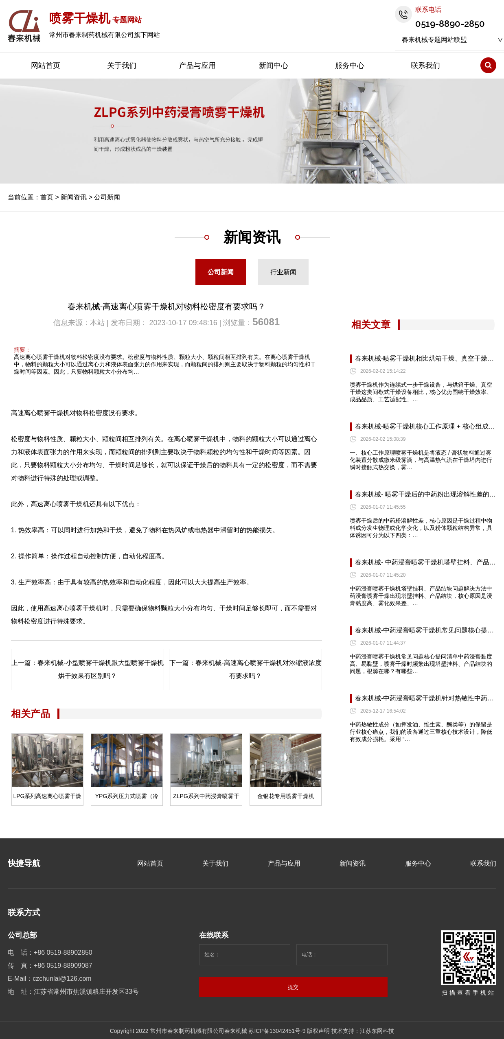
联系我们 (425, 65)
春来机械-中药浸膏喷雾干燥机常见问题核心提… (424, 630)
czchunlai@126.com (62, 978)
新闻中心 (273, 65)
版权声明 (318, 1031)
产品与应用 (197, 65)
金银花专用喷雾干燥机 (285, 796)
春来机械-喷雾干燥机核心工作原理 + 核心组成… (425, 426)
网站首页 (45, 65)
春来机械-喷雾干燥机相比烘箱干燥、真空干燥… (424, 358)
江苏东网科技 (377, 1031)
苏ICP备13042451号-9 (276, 1031)
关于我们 (121, 65)
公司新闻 (107, 197)
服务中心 (349, 65)
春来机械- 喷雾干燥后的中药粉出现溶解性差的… (425, 494)
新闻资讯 (74, 197)
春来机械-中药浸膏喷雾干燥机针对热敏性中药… (424, 698)
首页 (46, 197)
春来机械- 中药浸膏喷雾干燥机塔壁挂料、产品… (425, 562)
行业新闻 (283, 272)
